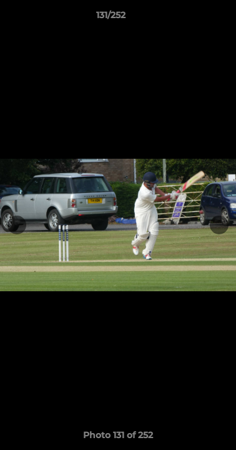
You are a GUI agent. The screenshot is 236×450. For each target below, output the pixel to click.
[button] (191, 18)
